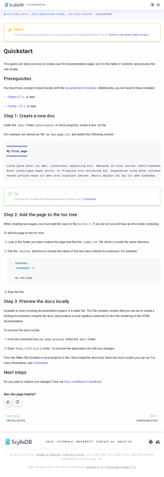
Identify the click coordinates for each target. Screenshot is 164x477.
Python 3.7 (14, 97)
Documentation (36, 5)
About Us (125, 441)
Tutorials (65, 441)
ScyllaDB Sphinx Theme (49, 14)
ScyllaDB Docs (16, 14)
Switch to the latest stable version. (129, 34)
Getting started (81, 14)
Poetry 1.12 (15, 106)
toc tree (83, 224)
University (84, 441)
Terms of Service (48, 455)
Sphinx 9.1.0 (94, 467)
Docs (50, 441)
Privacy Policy (74, 455)
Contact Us (105, 441)
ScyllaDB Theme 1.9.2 (121, 467)
